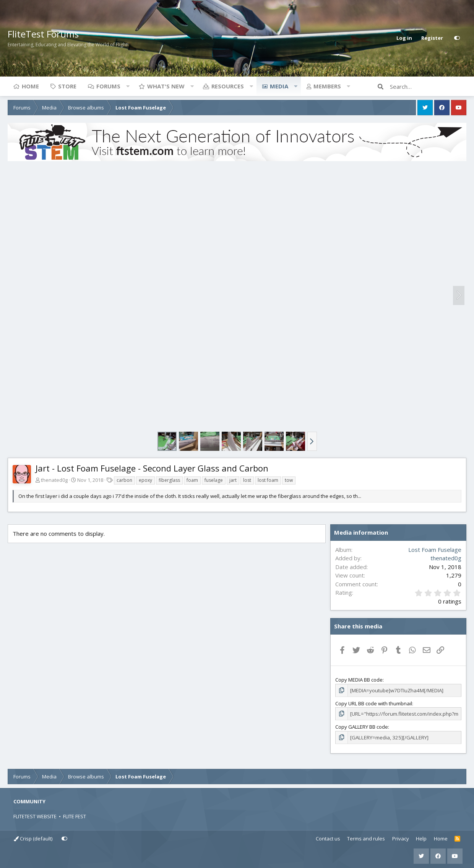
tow (289, 480)
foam (192, 480)
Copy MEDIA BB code (359, 679)
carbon (124, 480)
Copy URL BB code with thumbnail (373, 703)
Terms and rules (366, 838)
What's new (166, 86)
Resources (227, 86)
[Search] (428, 86)
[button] (127, 86)
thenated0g (54, 479)
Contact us (328, 838)
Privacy (400, 838)
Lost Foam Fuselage (434, 549)
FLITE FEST (74, 816)
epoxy (145, 480)
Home (30, 86)
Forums (108, 86)
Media (279, 86)
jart (233, 480)
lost (247, 480)
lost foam (268, 480)
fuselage (214, 480)
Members (327, 86)
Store (67, 86)
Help (421, 838)
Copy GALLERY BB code (361, 726)
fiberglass (169, 480)
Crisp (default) (33, 838)
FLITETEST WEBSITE (35, 816)
